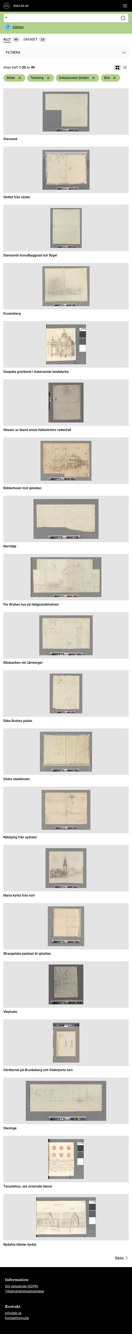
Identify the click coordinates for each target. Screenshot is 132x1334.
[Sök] (60, 18)
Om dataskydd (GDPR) (21, 1286)
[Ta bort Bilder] (19, 77)
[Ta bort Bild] (114, 77)
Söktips (17, 27)
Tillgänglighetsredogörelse (24, 1291)
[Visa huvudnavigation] (125, 6)
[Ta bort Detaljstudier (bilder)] (93, 77)
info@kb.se (13, 1313)
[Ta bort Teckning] (48, 77)
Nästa (122, 1258)
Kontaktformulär (17, 1318)
